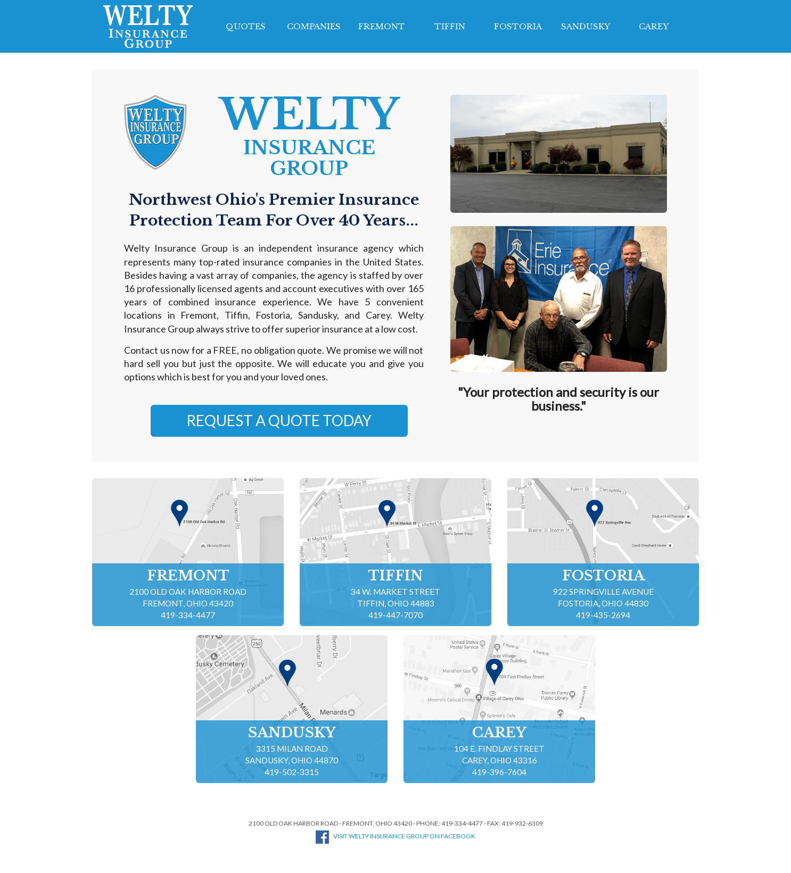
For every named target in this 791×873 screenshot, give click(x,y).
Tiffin (449, 26)
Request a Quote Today (279, 420)
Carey (654, 26)
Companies (314, 26)
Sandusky (585, 26)
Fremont (381, 26)
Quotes (246, 26)
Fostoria (518, 26)
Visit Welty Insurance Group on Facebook (395, 836)
